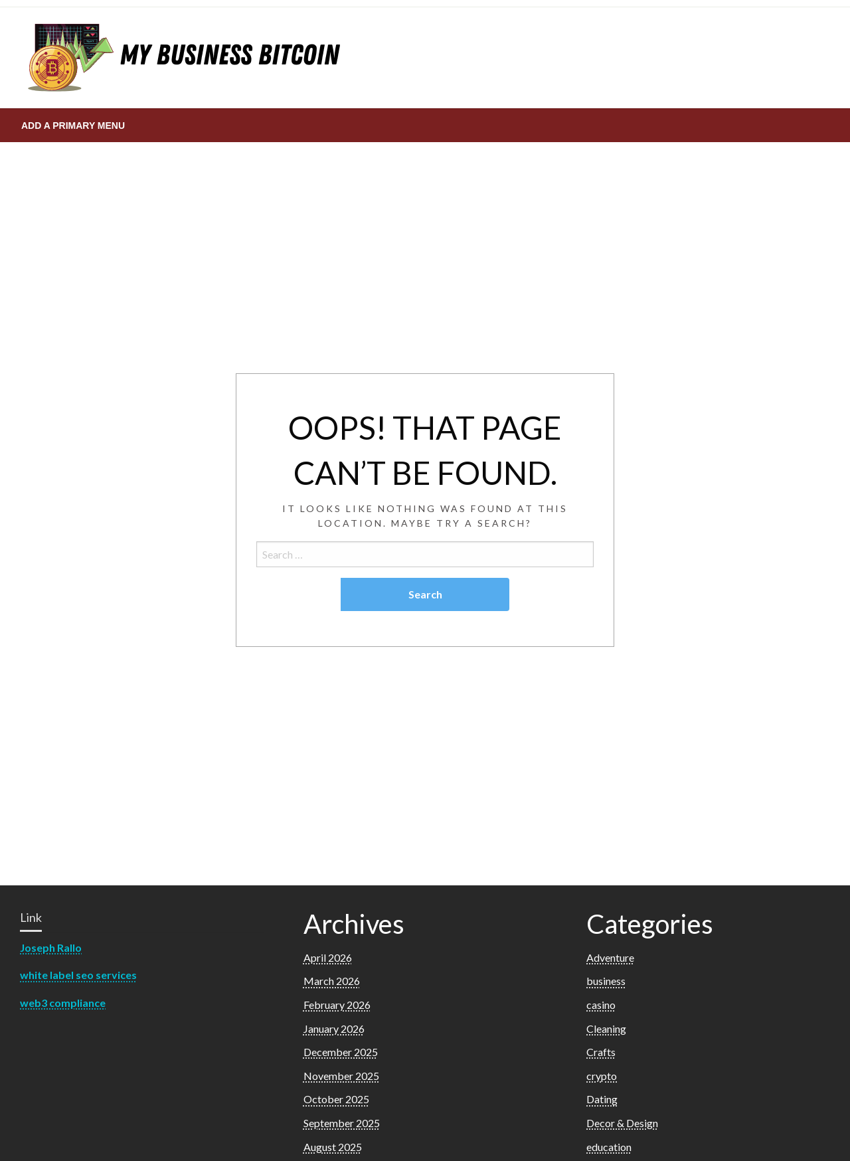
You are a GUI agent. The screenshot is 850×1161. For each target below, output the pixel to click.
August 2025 (332, 1146)
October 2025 (336, 1099)
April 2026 (327, 957)
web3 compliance (63, 1002)
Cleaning (606, 1028)
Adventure (610, 957)
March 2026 (331, 980)
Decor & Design (622, 1122)
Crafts (601, 1051)
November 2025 (341, 1075)
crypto (601, 1075)
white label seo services (78, 974)
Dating (602, 1099)
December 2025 (340, 1051)
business (606, 980)
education (609, 1146)
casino (601, 1004)
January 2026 (334, 1028)
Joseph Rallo (51, 947)
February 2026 (337, 1004)
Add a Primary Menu (73, 125)
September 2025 (341, 1122)
